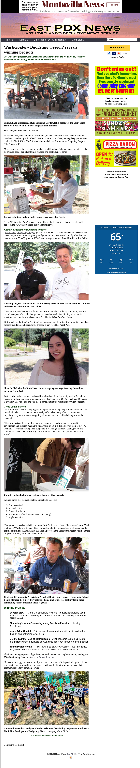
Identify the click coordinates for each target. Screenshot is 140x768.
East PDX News (72, 754)
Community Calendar (50, 39)
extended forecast (116, 268)
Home (9, 39)
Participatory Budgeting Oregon (20, 232)
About (23, 39)
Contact (78, 39)
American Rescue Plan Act (41, 657)
